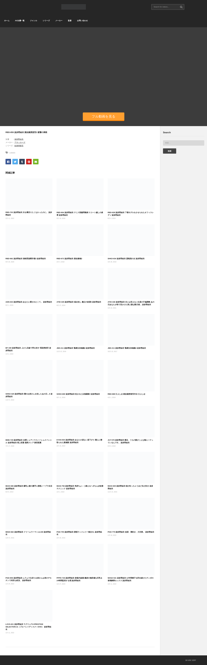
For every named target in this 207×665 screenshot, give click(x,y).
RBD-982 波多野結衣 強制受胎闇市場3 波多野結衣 (26, 259)
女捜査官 (12, 153)
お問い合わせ (82, 21)
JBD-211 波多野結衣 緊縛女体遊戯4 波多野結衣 (76, 348)
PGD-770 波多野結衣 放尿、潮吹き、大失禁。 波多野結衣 (131, 532)
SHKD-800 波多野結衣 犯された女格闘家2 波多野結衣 (78, 394)
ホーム (6, 21)
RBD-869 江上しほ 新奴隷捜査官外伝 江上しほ (126, 394)
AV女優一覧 (19, 21)
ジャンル (33, 21)
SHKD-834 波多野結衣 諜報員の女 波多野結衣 (126, 259)
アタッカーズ (19, 142)
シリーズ (46, 21)
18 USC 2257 (190, 660)
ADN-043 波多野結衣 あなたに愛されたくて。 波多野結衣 (29, 302)
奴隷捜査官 (18, 146)
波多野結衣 (18, 139)
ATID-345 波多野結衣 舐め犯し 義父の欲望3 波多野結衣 (79, 302)
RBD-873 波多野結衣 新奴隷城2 (69, 259)
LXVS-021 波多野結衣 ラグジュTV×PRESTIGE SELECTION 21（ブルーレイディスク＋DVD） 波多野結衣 (28, 626)
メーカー (58, 21)
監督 (70, 21)
